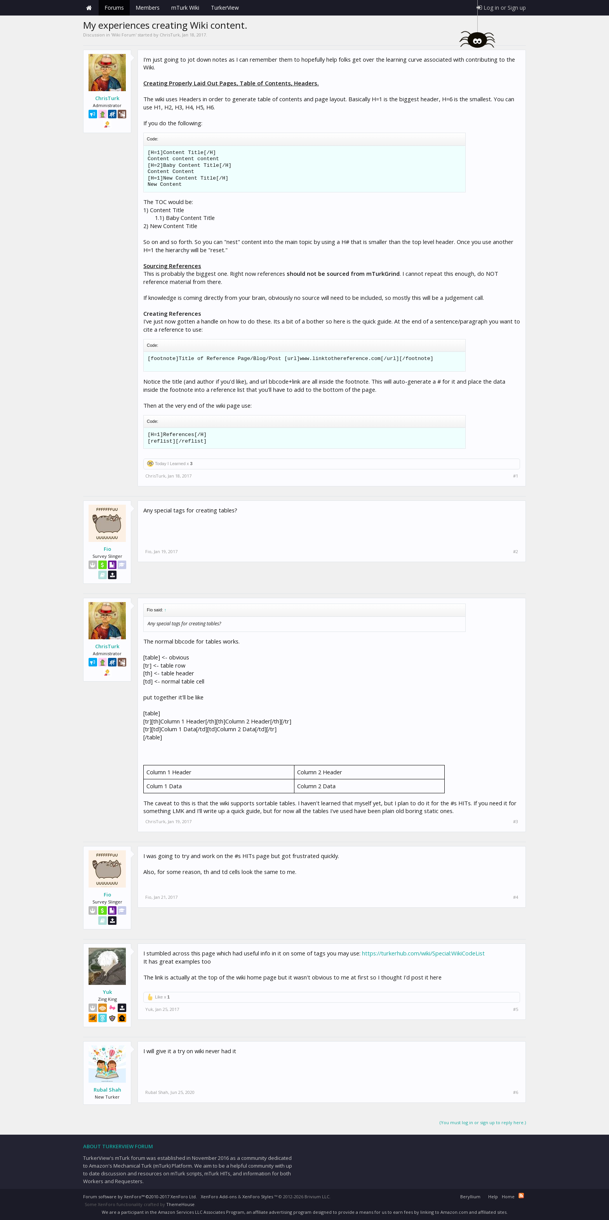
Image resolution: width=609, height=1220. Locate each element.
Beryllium (470, 1196)
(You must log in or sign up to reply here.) (483, 1122)
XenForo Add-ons (219, 1196)
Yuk (107, 992)
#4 (515, 897)
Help (493, 1196)
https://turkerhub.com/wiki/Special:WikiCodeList (423, 953)
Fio (107, 549)
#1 (515, 476)
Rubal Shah (107, 1090)
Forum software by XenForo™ (140, 1196)
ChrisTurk (170, 35)
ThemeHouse (180, 1204)
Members (148, 7)
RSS (521, 1195)
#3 (515, 821)
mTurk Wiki (185, 7)
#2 (515, 551)
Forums (114, 7)
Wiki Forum (124, 35)
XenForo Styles (257, 1196)
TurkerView (225, 7)
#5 (515, 1009)
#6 (515, 1092)
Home (89, 8)
